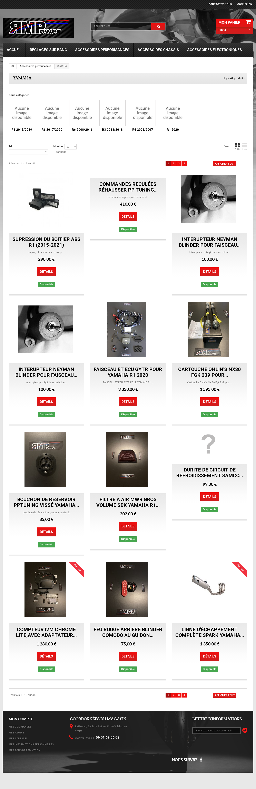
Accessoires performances (102, 50)
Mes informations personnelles (31, 744)
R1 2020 (173, 130)
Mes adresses (18, 738)
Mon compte (21, 719)
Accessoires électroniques (214, 50)
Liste (244, 146)
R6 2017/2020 (52, 130)
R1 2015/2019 (21, 130)
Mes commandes (20, 726)
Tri (10, 146)
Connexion (244, 4)
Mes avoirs (16, 732)
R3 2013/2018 (112, 130)
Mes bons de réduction (24, 750)
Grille (237, 146)
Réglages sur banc (48, 50)
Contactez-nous (220, 4)
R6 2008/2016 (82, 130)
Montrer (58, 146)
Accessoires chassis (158, 50)
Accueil (14, 50)
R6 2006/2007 (142, 130)
